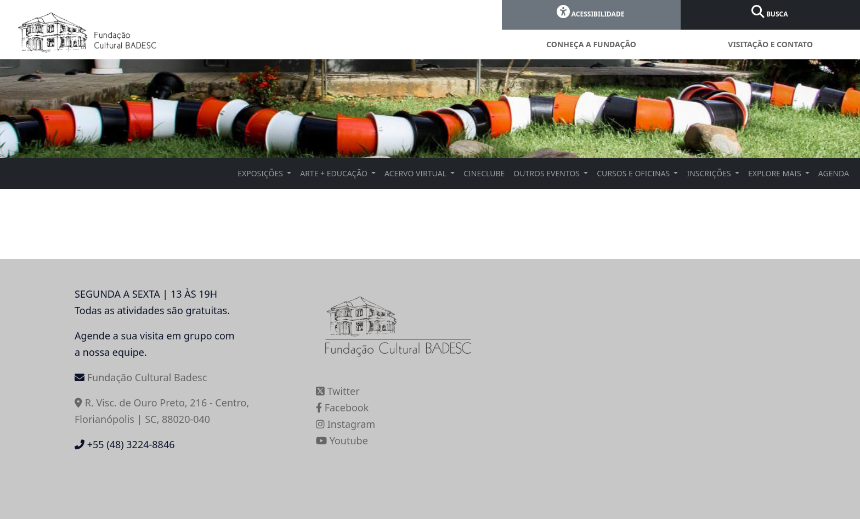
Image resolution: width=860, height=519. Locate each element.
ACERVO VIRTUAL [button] (416, 173)
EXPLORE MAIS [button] (775, 173)
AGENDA (833, 173)
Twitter (338, 391)
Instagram (345, 424)
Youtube (342, 440)
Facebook (342, 407)
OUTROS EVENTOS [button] (547, 173)
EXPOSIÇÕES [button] (261, 173)
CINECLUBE (484, 173)
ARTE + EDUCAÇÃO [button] (334, 173)
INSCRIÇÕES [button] (710, 173)
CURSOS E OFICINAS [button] (634, 173)
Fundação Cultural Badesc (147, 377)
